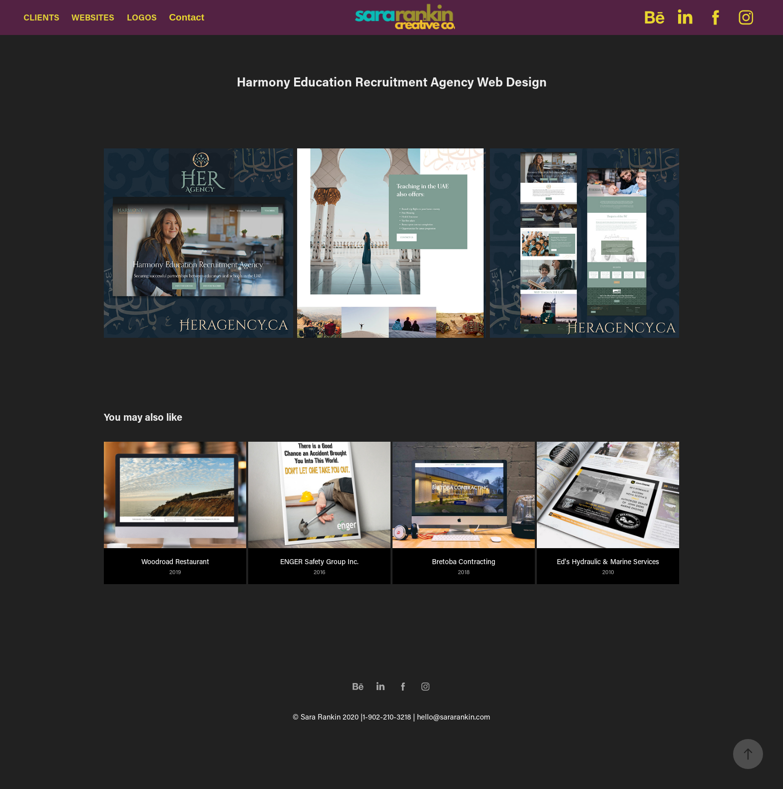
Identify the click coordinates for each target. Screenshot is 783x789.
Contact (186, 17)
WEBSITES (92, 17)
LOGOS (142, 17)
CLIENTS (41, 17)
